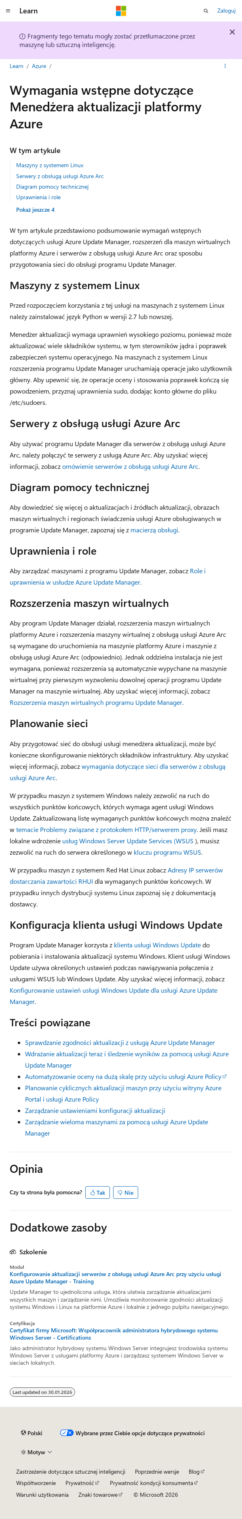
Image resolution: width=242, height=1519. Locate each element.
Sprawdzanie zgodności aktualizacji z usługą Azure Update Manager (120, 1042)
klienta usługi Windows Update (157, 944)
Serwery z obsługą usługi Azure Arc (60, 176)
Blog (194, 1471)
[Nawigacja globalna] (8, 11)
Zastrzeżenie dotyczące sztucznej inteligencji (70, 1471)
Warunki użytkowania (42, 1494)
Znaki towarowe (98, 1494)
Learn (16, 66)
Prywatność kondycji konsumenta (151, 1483)
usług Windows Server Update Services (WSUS (128, 840)
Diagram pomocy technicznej (52, 186)
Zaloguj (226, 10)
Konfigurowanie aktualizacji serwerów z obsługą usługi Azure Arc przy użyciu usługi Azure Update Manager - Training (115, 1277)
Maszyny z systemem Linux (49, 165)
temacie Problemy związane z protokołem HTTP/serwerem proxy (106, 829)
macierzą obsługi (154, 529)
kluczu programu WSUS (167, 852)
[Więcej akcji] (225, 66)
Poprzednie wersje (157, 1471)
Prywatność (79, 1483)
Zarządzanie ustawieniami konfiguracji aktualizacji (95, 1110)
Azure (39, 66)
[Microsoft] (121, 11)
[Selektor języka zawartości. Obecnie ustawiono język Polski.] (31, 1433)
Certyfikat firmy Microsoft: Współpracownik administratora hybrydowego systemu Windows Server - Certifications (114, 1334)
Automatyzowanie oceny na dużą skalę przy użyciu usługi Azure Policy (123, 1076)
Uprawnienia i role (38, 197)
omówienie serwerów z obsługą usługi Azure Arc (130, 466)
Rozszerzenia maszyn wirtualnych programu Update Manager (96, 702)
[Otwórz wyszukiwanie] (206, 11)
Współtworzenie (36, 1483)
